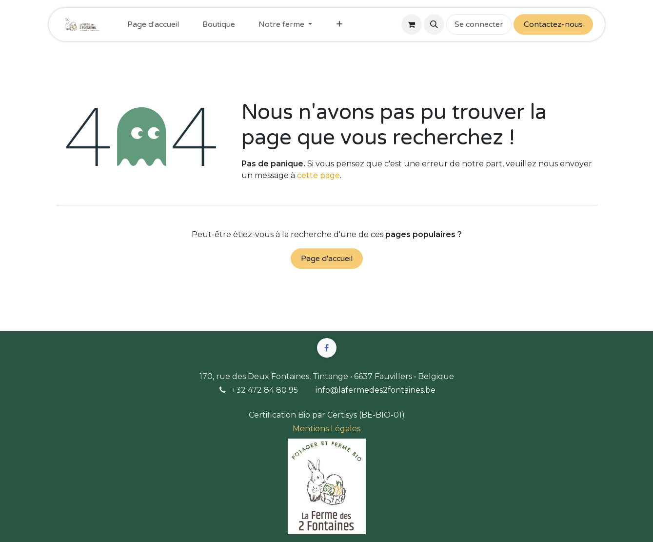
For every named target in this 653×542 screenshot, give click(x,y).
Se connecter (479, 24)
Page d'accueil (327, 258)
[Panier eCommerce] (411, 24)
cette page (318, 175)
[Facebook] (326, 348)
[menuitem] (153, 24)
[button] (434, 24)
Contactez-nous (553, 24)
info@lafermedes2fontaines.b (373, 390)
